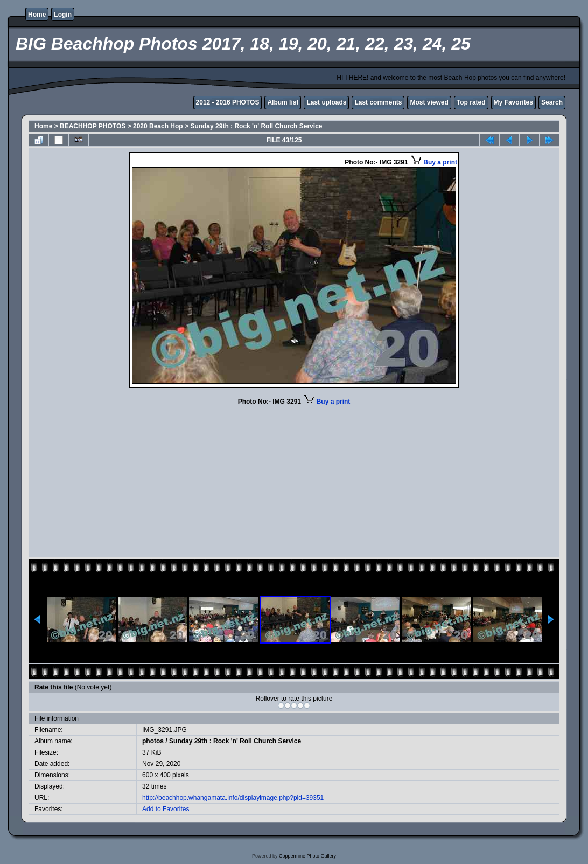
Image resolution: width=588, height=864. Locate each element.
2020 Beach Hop (158, 126)
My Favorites (513, 102)
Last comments (378, 102)
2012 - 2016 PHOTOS (228, 102)
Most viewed (429, 102)
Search (552, 102)
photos (153, 741)
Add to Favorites (165, 809)
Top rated (471, 102)
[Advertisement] (294, 480)
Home (37, 14)
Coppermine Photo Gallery (307, 856)
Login (63, 14)
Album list (282, 102)
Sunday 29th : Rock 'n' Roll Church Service (256, 126)
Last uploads (326, 102)
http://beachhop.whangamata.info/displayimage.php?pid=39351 (233, 797)
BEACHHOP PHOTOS (92, 126)
